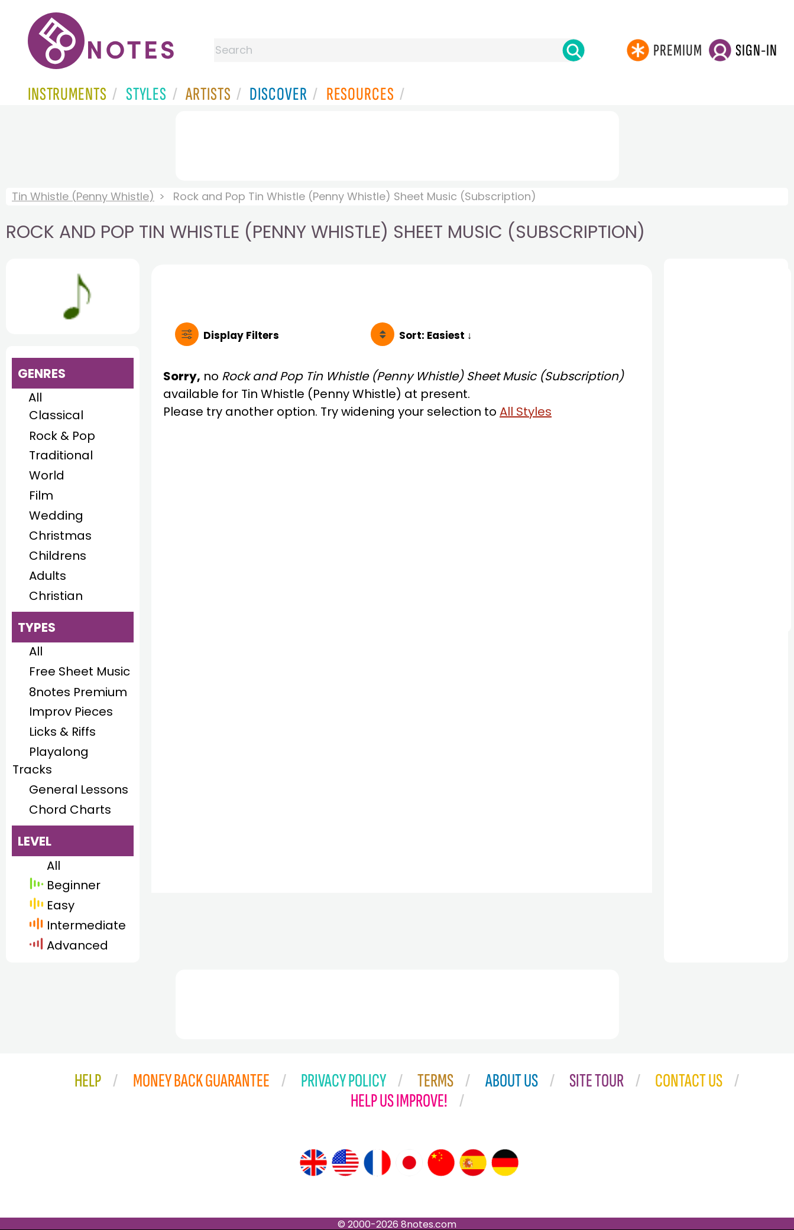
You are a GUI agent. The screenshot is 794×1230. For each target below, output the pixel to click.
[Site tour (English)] (313, 1162)
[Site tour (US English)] (345, 1162)
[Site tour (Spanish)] (473, 1162)
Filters (241, 335)
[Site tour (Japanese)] (409, 1162)
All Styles (526, 411)
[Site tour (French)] (377, 1162)
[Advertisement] (397, 143)
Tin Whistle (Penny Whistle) (83, 196)
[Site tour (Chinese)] (441, 1162)
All (35, 397)
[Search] (573, 50)
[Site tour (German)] (505, 1162)
